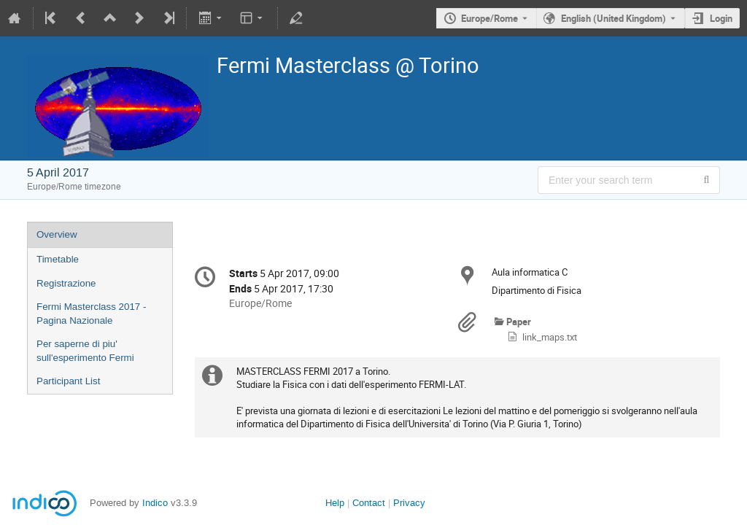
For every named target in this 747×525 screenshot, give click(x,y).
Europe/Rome (489, 18)
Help (334, 503)
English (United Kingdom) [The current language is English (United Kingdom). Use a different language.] (613, 18)
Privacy (409, 503)
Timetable (57, 259)
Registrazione (66, 283)
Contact (368, 503)
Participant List (68, 381)
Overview (56, 234)
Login (721, 18)
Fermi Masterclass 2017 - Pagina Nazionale (91, 313)
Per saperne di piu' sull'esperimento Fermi (85, 350)
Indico (155, 503)
